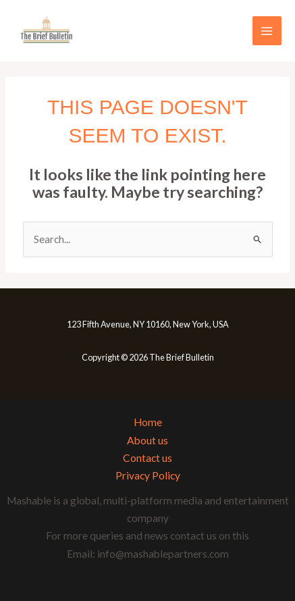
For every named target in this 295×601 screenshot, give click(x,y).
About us (147, 440)
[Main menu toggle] (266, 30)
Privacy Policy (147, 475)
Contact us (147, 458)
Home (148, 422)
